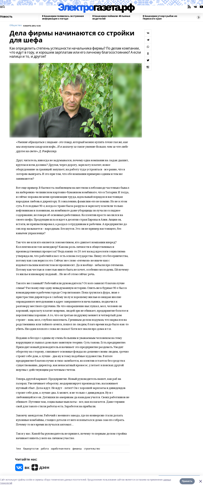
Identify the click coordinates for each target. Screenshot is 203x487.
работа (45, 448)
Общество (15, 25)
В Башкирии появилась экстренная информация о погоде (63, 17)
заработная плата (60, 448)
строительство (92, 448)
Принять (187, 481)
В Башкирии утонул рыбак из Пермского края (160, 17)
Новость (6, 16)
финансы (77, 448)
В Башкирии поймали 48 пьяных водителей (111, 17)
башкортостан (31, 448)
